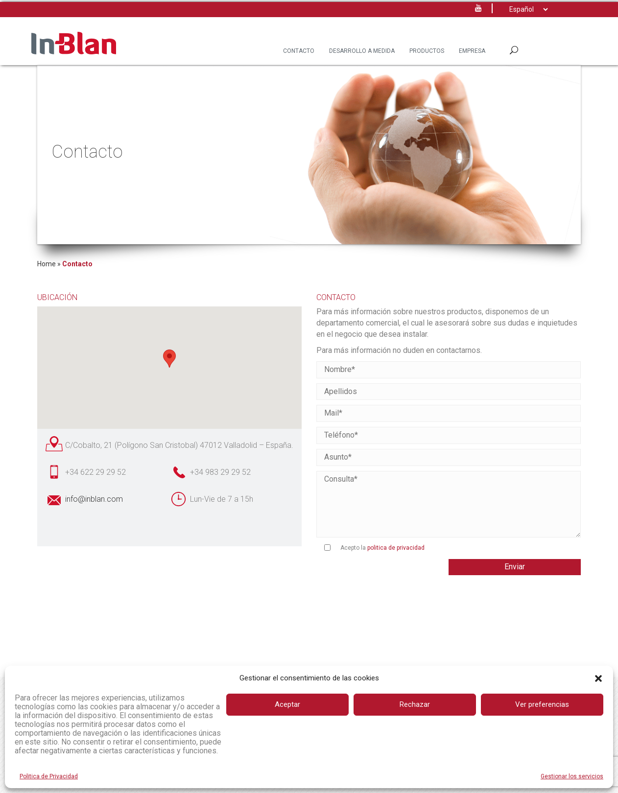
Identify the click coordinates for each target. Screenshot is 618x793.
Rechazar (415, 704)
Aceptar (287, 704)
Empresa (472, 50)
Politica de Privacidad (49, 776)
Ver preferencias (542, 704)
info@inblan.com (94, 499)
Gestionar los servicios (572, 776)
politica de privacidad (396, 547)
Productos (426, 50)
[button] (598, 678)
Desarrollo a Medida (362, 50)
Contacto (298, 50)
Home (46, 264)
